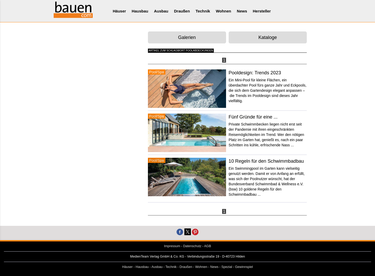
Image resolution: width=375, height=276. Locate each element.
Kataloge (267, 37)
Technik (203, 11)
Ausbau (161, 11)
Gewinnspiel (244, 267)
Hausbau (140, 11)
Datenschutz (192, 246)
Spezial (226, 267)
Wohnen (223, 11)
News (242, 11)
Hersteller (262, 11)
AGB (207, 246)
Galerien (187, 37)
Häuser (119, 11)
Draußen (182, 11)
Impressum (172, 246)
